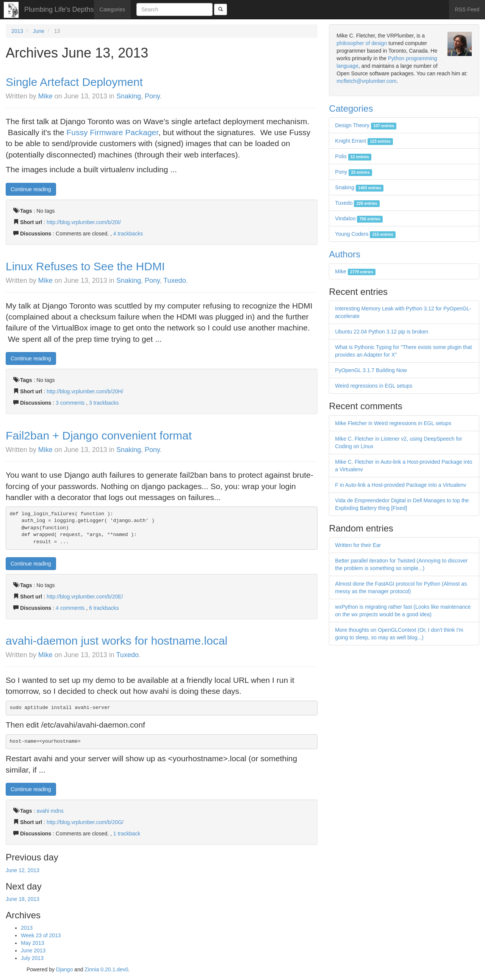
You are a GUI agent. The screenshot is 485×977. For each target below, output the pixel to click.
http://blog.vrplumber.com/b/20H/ (85, 391)
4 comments (71, 608)
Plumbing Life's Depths (59, 9)
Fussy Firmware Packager (112, 132)
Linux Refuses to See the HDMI (85, 266)
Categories (112, 9)
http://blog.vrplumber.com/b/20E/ (85, 597)
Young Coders (365, 234)
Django (64, 969)
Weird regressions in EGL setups (373, 386)
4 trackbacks (128, 234)
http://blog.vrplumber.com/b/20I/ (84, 222)
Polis (353, 156)
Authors (344, 254)
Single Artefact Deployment (74, 82)
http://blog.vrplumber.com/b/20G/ (85, 822)
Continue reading (31, 189)
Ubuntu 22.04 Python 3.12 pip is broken (381, 332)
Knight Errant (364, 141)
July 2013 (32, 958)
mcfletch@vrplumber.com (366, 81)
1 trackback (127, 834)
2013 (17, 31)
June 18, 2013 (22, 899)
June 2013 (33, 950)
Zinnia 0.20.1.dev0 (106, 969)
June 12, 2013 (22, 870)
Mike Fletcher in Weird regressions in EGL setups (393, 423)
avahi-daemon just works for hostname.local (116, 640)
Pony (152, 96)
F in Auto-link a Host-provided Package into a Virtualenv (400, 485)
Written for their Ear (358, 545)
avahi (42, 811)
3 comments (71, 403)
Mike (45, 96)
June (38, 31)
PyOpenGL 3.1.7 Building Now (371, 370)
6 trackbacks (104, 608)
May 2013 (32, 943)
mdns (57, 811)
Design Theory (365, 125)
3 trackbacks (104, 403)
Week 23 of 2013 (41, 935)
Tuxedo (174, 280)
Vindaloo (359, 218)
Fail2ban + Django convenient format (99, 435)
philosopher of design (361, 43)
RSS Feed (467, 9)
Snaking (128, 96)
